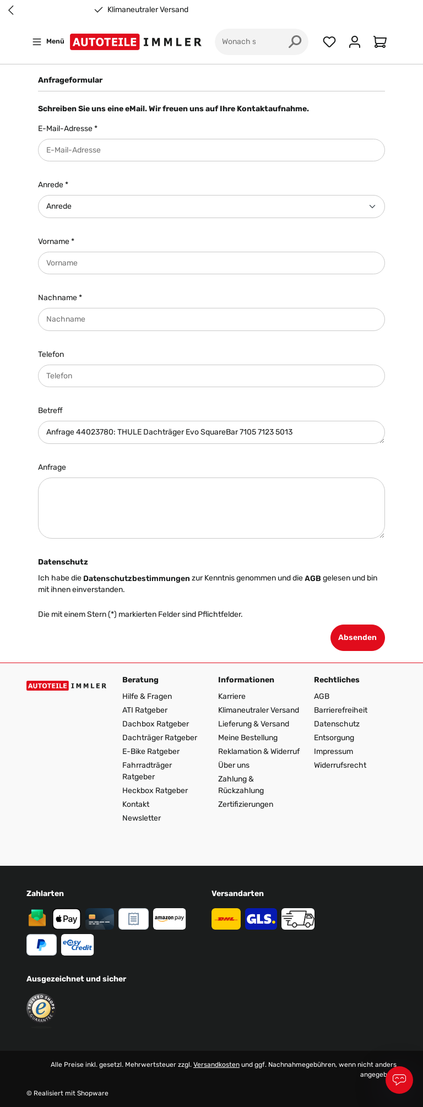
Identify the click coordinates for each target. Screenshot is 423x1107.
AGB (313, 578)
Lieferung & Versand (253, 724)
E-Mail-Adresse (67, 128)
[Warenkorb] (382, 42)
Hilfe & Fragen (147, 696)
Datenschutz (337, 724)
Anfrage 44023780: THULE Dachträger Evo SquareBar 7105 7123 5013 (211, 432)
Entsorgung (334, 737)
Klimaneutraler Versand (147, 10)
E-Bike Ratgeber (151, 751)
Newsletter (141, 818)
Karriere (232, 696)
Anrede (53, 184)
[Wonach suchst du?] (248, 42)
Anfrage (52, 467)
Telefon (51, 354)
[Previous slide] (11, 10)
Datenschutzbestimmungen (136, 578)
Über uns (234, 765)
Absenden (357, 637)
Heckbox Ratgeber (155, 790)
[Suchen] (295, 42)
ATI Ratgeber (144, 710)
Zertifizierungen (245, 804)
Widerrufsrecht (340, 765)
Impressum (333, 751)
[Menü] (48, 42)
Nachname (60, 297)
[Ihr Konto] (355, 42)
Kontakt (135, 804)
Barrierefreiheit (340, 710)
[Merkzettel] (329, 42)
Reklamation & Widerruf (259, 751)
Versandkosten (216, 1064)
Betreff (50, 410)
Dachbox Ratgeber (155, 724)
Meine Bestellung (248, 737)
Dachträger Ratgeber (159, 737)
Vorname (56, 241)
